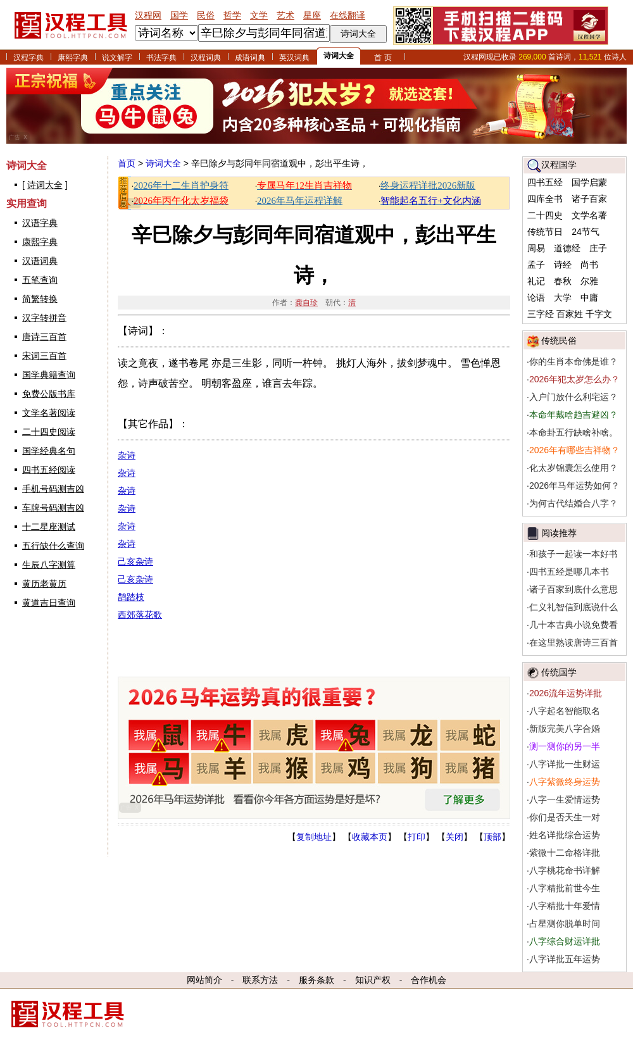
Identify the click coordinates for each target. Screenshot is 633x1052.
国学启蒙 (589, 182)
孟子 (536, 265)
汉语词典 (40, 261)
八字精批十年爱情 (564, 906)
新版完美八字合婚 (564, 728)
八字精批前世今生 (564, 888)
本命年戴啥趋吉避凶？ (573, 415)
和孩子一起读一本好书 (573, 554)
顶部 (492, 837)
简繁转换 (40, 299)
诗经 (563, 265)
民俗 (206, 15)
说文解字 (117, 57)
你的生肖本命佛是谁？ (573, 361)
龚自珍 (306, 302)
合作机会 (428, 980)
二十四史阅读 (48, 432)
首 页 (382, 57)
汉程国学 (559, 165)
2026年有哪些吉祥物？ (574, 450)
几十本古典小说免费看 (573, 625)
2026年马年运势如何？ (574, 485)
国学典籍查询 (48, 375)
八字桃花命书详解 (564, 870)
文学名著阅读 (48, 413)
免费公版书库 (48, 394)
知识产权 (373, 980)
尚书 (589, 265)
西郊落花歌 (140, 615)
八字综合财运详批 (564, 941)
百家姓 (569, 314)
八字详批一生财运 (564, 764)
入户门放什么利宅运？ (573, 397)
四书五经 (545, 182)
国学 (179, 15)
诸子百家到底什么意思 (573, 589)
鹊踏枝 (131, 597)
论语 (536, 297)
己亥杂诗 (135, 561)
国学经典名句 (48, 451)
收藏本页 (369, 837)
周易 (536, 248)
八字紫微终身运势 (564, 782)
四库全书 (545, 199)
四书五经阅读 (48, 470)
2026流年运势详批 (565, 693)
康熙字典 (73, 57)
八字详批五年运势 (564, 959)
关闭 (454, 837)
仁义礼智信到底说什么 (573, 607)
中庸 (589, 297)
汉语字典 (40, 223)
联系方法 (260, 980)
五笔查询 (40, 280)
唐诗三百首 (44, 337)
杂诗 (126, 455)
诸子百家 (589, 199)
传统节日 (545, 232)
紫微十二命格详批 (564, 853)
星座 (312, 15)
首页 (126, 163)
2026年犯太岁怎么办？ (574, 379)
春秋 (563, 281)
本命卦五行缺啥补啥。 (573, 432)
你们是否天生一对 (564, 817)
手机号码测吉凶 (53, 489)
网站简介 (204, 980)
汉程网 (148, 15)
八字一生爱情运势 (564, 799)
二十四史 (545, 215)
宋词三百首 (44, 356)
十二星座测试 (48, 527)
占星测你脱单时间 (564, 923)
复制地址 (314, 837)
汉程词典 (206, 57)
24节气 (585, 232)
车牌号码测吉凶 (53, 508)
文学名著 (589, 215)
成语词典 (250, 57)
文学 (259, 15)
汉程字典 (28, 57)
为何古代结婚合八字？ (573, 503)
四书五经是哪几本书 (569, 572)
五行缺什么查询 (53, 546)
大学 (563, 297)
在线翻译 (347, 15)
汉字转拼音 (44, 318)
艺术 (285, 15)
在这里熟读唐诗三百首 (573, 642)
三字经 (540, 314)
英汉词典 (294, 57)
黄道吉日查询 (48, 603)
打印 (416, 837)
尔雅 (589, 281)
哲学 (232, 15)
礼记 (536, 281)
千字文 (599, 314)
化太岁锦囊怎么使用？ (573, 468)
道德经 (567, 248)
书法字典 (161, 57)
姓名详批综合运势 (564, 835)
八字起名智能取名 (564, 711)
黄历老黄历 (44, 584)
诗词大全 (338, 55)
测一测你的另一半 (564, 746)
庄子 (598, 248)
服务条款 (316, 980)
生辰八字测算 (48, 565)
